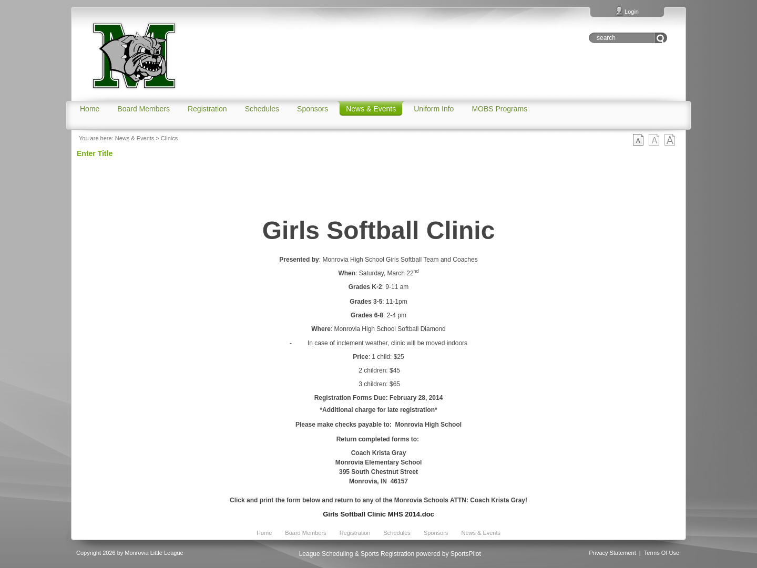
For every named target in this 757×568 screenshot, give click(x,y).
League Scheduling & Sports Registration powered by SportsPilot (390, 553)
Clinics (169, 138)
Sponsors (436, 533)
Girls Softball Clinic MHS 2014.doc (378, 514)
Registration (355, 533)
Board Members (305, 533)
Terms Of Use (661, 553)
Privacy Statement (612, 553)
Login (632, 11)
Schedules (396, 533)
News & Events (135, 138)
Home (264, 533)
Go (661, 38)
